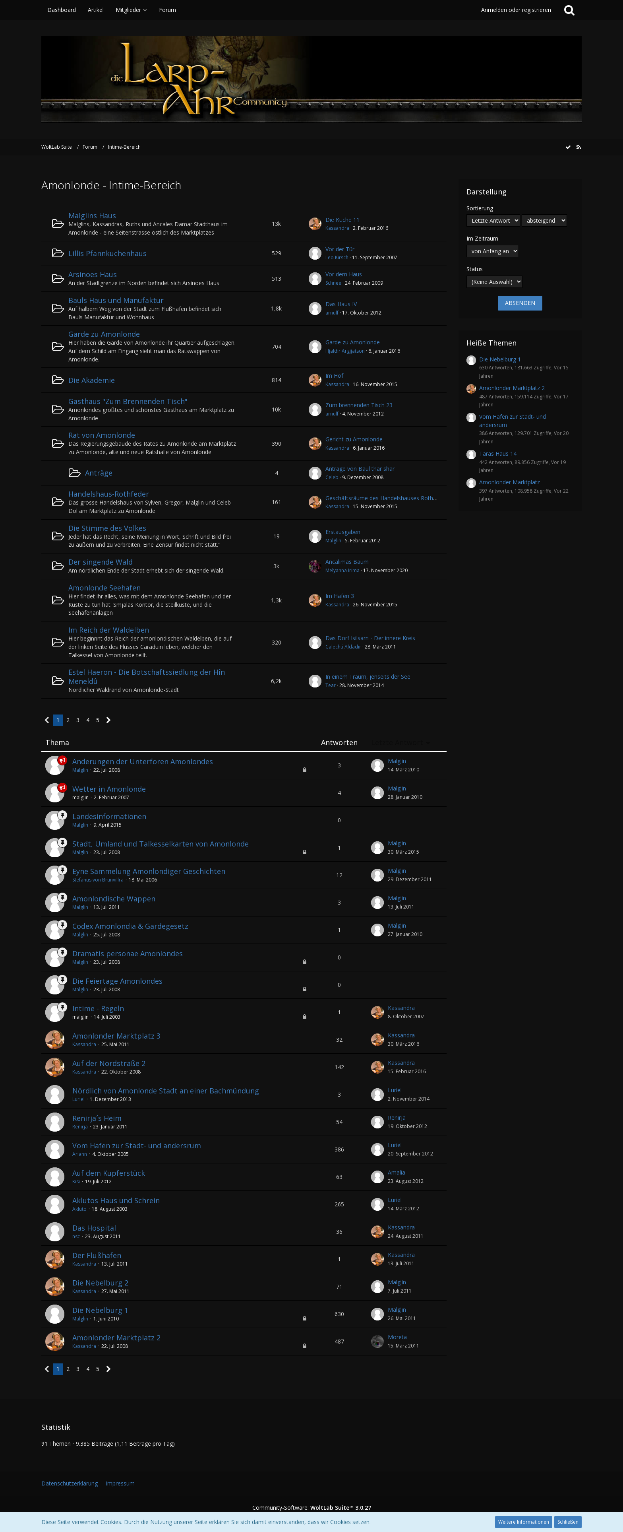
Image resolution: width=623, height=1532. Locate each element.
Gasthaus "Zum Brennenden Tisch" (128, 401)
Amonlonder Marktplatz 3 (116, 1036)
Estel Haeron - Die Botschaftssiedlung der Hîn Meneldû (146, 676)
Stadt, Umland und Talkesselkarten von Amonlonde (160, 844)
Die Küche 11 (342, 219)
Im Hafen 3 (339, 596)
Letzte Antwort (397, 742)
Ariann (79, 1154)
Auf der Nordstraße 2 (108, 1063)
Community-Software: (311, 1507)
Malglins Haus (92, 215)
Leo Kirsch (336, 257)
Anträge (98, 473)
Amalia (396, 1172)
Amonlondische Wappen (113, 898)
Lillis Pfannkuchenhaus (107, 253)
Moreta (397, 1337)
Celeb (332, 477)
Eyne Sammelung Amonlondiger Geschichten (148, 871)
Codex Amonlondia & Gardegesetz (130, 926)
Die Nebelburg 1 (100, 1310)
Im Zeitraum (482, 238)
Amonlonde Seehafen (104, 587)
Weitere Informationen (523, 1521)
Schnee (333, 283)
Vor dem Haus (343, 274)
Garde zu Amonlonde (104, 334)
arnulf (332, 312)
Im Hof (334, 375)
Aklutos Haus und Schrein (116, 1200)
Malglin (333, 540)
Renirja (80, 1126)
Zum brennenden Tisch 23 (359, 405)
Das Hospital (94, 1228)
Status (474, 269)
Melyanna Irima (342, 570)
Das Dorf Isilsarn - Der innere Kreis (370, 638)
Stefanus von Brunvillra (98, 879)
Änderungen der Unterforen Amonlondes (142, 761)
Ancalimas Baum (347, 561)
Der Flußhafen (96, 1255)
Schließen (567, 1521)
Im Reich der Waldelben (108, 630)
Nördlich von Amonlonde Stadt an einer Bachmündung (165, 1090)
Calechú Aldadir (343, 646)
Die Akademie (91, 380)
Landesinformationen (109, 816)
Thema (57, 742)
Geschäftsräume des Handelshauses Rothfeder (386, 498)
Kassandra (337, 228)
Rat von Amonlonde (101, 435)
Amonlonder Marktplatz (509, 482)
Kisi (76, 1181)
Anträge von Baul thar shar (360, 468)
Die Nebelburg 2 (100, 1282)
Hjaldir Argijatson (345, 351)
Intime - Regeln (98, 1008)
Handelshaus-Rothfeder (108, 494)
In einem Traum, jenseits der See (367, 676)
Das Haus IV (341, 304)
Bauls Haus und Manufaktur (116, 300)
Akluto (79, 1209)
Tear (330, 685)
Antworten (339, 742)
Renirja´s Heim (97, 1118)
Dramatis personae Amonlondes (127, 953)
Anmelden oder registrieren (516, 10)
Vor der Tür (339, 249)
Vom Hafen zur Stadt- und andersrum (136, 1145)
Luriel (78, 1099)
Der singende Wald (100, 562)
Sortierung (479, 208)
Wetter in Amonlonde (109, 789)
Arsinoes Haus (92, 274)
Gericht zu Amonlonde (354, 439)
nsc (76, 1236)
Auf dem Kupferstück (108, 1173)
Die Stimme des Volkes (107, 528)
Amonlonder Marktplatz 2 (116, 1337)
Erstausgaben (342, 532)
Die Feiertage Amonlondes (117, 981)
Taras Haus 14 (498, 453)
